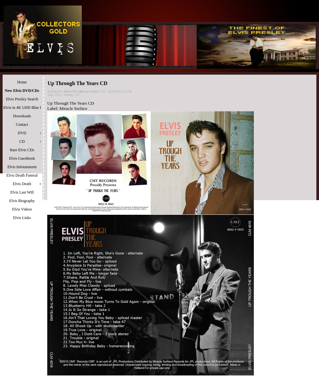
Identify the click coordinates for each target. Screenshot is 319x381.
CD (103, 91)
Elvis (58, 94)
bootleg (68, 94)
